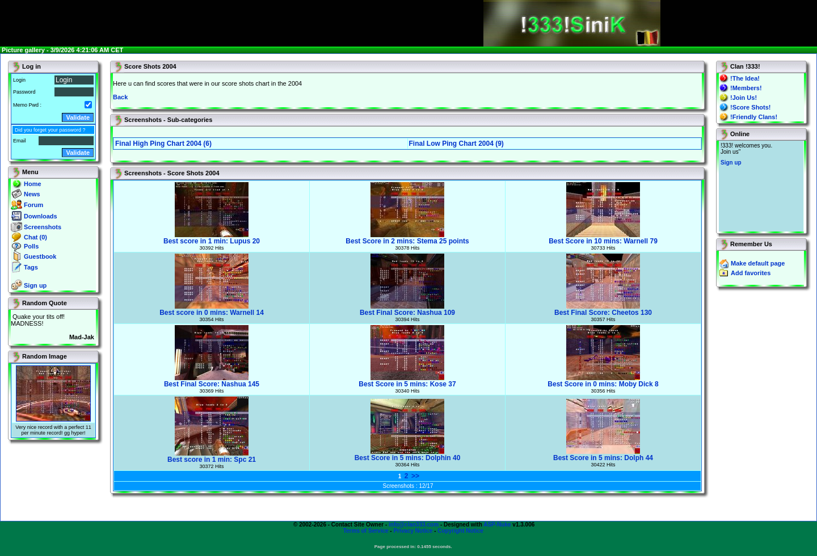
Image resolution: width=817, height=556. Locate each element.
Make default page (758, 263)
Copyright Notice (460, 531)
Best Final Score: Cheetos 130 (603, 309)
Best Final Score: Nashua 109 (407, 309)
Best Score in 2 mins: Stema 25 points (407, 238)
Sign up (35, 285)
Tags (31, 267)
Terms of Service (366, 531)
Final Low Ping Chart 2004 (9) (456, 144)
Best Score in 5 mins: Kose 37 (407, 381)
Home (32, 183)
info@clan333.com (414, 524)
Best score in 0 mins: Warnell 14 (211, 309)
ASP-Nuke (497, 524)
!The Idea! (745, 78)
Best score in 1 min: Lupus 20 (211, 238)
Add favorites (750, 272)
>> (415, 476)
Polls (31, 246)
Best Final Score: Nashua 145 (211, 381)
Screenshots (42, 227)
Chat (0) (35, 237)
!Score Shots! (750, 107)
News (32, 194)
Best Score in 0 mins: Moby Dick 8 (603, 381)
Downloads (40, 216)
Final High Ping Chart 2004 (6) (163, 144)
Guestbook (40, 256)
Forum (33, 204)
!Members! (746, 88)
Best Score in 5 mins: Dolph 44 (603, 455)
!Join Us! (743, 97)
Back (120, 97)
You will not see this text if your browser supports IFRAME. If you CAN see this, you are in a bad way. (761, 186)
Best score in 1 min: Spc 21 (211, 456)
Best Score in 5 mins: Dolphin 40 (408, 455)
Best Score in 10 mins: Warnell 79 (603, 238)
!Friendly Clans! (753, 116)
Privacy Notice (412, 531)
